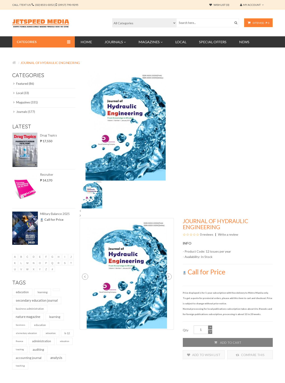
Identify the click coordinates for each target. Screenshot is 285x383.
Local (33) (21, 93)
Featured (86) (23, 83)
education (22, 292)
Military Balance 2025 (55, 214)
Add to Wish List (203, 354)
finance (19, 341)
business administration (30, 308)
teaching (20, 349)
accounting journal (28, 358)
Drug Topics (48, 135)
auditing (38, 349)
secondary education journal (37, 300)
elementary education (26, 333)
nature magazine (28, 317)
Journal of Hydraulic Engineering (50, 63)
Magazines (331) (25, 102)
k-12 (67, 333)
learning (42, 292)
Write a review (227, 234)
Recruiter (46, 174)
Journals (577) (24, 111)
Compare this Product (250, 354)
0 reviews (206, 234)
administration (41, 341)
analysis (56, 358)
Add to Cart (227, 342)
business (20, 324)
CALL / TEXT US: (45, 4)
